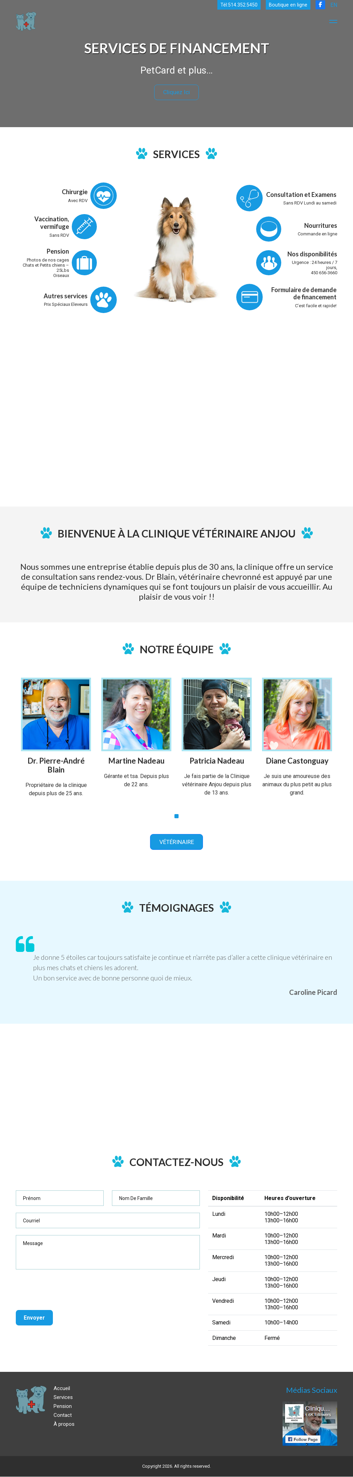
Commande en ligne (317, 233)
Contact (63, 1415)
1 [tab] (176, 815)
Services (63, 1398)
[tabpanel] (56, 741)
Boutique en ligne (288, 5)
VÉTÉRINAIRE (176, 841)
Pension (63, 1406)
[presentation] (68, 1290)
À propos (64, 1424)
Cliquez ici (176, 92)
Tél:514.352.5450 (238, 5)
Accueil (62, 1389)
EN (333, 5)
